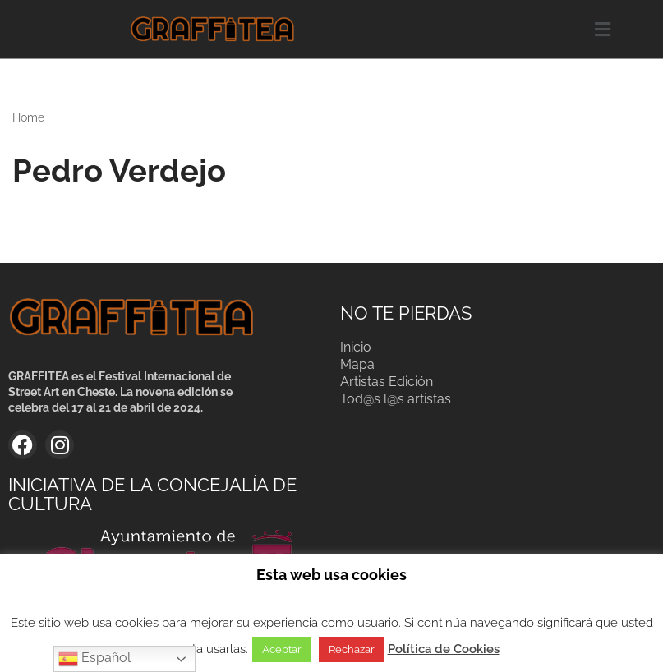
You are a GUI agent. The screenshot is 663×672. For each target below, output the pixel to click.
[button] (602, 29)
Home (28, 117)
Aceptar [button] (282, 649)
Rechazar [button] (352, 649)
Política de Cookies (444, 649)
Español (94, 659)
